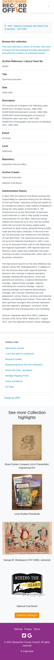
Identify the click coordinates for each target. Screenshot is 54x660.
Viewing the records (14, 348)
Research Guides (13, 359)
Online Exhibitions (13, 381)
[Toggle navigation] (48, 6)
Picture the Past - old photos (18, 370)
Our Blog (9, 386)
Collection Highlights (27, 615)
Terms (37, 629)
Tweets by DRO (12, 398)
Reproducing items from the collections (23, 364)
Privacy (28, 629)
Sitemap (18, 629)
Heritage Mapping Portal (17, 375)
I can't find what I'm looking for (19, 353)
